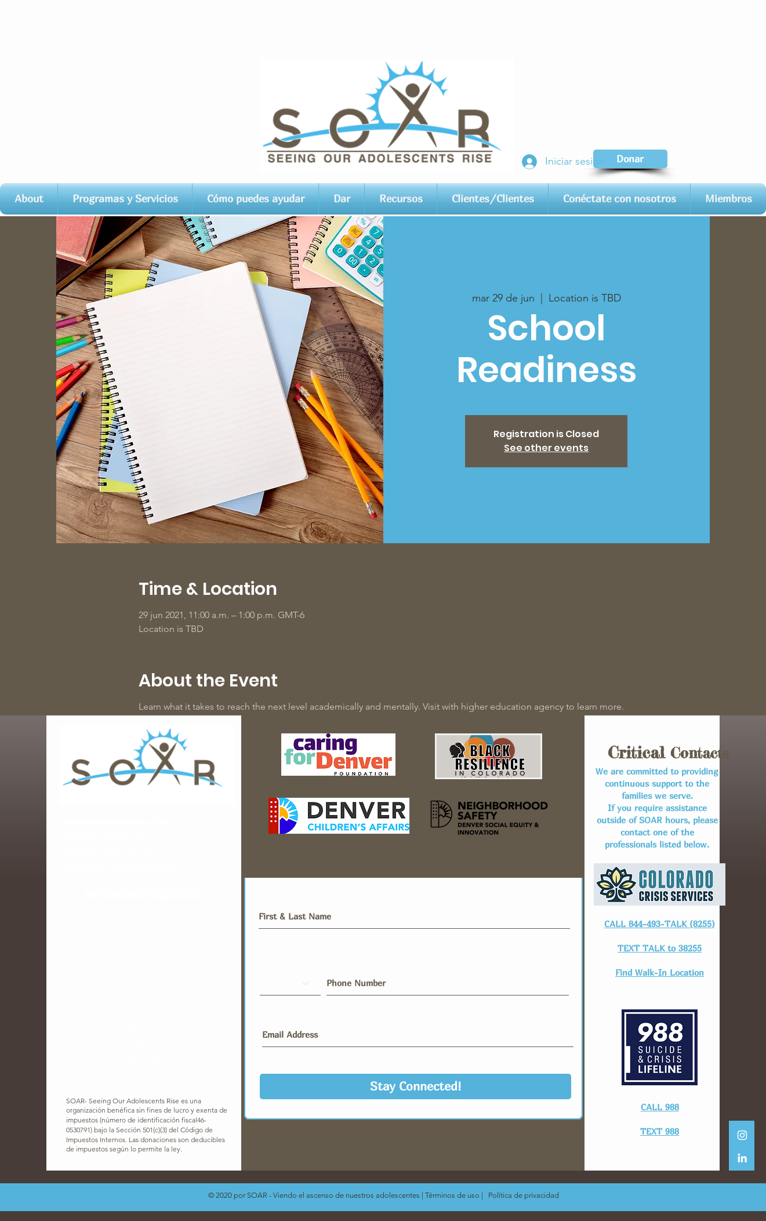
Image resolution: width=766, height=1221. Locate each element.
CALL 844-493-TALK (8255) (659, 923)
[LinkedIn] (742, 1157)
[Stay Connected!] (415, 1086)
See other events (546, 448)
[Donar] (630, 159)
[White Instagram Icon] (742, 1135)
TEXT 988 (659, 1131)
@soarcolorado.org (187, 821)
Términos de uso (452, 1195)
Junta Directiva (143, 1057)
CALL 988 (660, 1107)
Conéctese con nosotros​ (143, 925)
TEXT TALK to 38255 (660, 948)
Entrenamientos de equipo (144, 1073)
